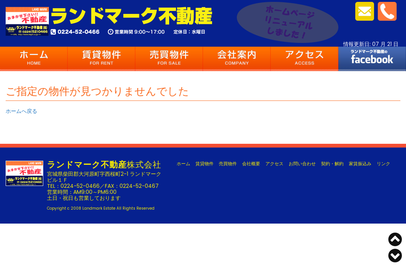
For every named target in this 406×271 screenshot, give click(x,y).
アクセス (304, 59)
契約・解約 (332, 163)
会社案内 (237, 59)
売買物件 (169, 59)
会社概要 (251, 163)
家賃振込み (360, 163)
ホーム (34, 59)
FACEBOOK (372, 59)
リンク (383, 163)
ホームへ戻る (21, 111)
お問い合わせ (302, 163)
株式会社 (104, 165)
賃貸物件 (101, 59)
